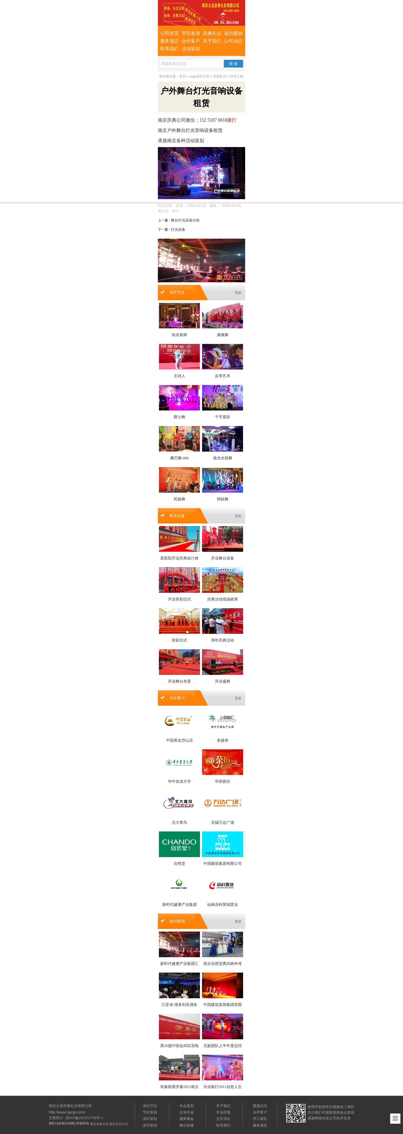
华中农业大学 (179, 781)
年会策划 (186, 1106)
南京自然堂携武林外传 (222, 964)
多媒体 (222, 740)
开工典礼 (260, 1119)
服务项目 (169, 41)
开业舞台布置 (179, 681)
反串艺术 (222, 376)
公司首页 (169, 33)
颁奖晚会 (186, 1119)
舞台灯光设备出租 (179, 220)
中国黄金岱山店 (179, 740)
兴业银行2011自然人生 (222, 1087)
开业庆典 (223, 1112)
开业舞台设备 (222, 558)
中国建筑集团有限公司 (222, 863)
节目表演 (190, 33)
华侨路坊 (222, 781)
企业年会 (186, 1112)
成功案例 (233, 33)
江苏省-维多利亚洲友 (179, 1005)
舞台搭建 (186, 1125)
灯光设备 (171, 229)
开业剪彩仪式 (179, 599)
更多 (238, 293)
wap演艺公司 (199, 76)
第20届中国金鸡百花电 (179, 1046)
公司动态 (233, 41)
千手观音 (222, 417)
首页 (182, 76)
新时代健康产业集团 (179, 905)
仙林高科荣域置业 (222, 905)
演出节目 (150, 1106)
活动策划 (190, 48)
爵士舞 (179, 417)
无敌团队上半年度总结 (222, 1046)
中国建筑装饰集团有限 (222, 1005)
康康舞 (222, 335)
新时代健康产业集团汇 (179, 964)
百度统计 (56, 1118)
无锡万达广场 (222, 822)
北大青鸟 (179, 822)
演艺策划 (150, 1125)
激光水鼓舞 (222, 458)
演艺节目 (177, 292)
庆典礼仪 (212, 33)
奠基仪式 (260, 1106)
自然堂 (179, 863)
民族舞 (179, 499)
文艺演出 (223, 1119)
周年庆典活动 (222, 640)
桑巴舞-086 (179, 458)
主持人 (179, 376)
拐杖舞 (222, 499)
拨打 (231, 120)
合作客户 (190, 41)
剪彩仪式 (179, 640)
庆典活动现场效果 (222, 599)
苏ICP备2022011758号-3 (84, 1118)
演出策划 (150, 1119)
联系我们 (169, 48)
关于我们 (212, 41)
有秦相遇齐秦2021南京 (179, 1087)
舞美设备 (177, 516)
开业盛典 (222, 681)
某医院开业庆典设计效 (179, 558)
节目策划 (150, 1112)
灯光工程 (236, 76)
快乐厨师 (179, 335)
